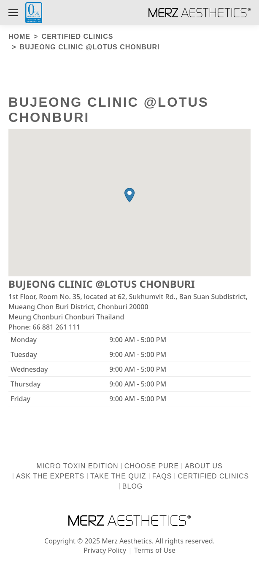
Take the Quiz (118, 476)
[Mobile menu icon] (13, 12)
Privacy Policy (105, 550)
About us (204, 466)
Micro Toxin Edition (77, 466)
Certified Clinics (213, 476)
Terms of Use (154, 550)
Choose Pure (151, 466)
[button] (129, 195)
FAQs (162, 476)
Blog (132, 486)
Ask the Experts (50, 476)
